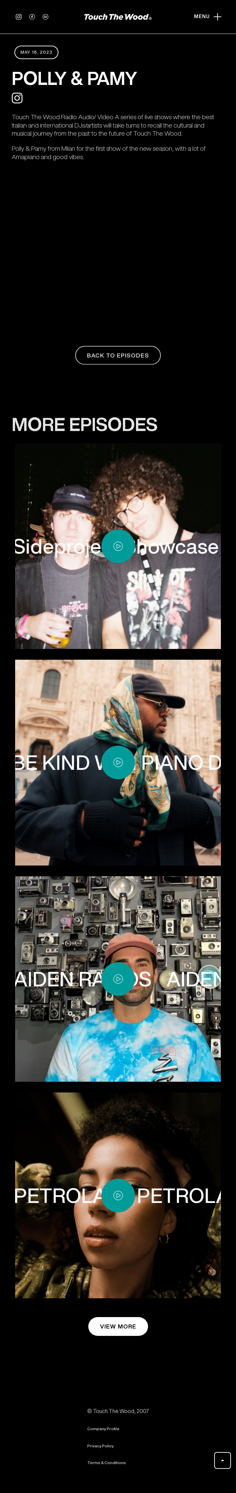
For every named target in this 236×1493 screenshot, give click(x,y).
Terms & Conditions (106, 1467)
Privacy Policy (100, 1450)
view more (118, 1326)
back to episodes (118, 359)
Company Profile (103, 1433)
